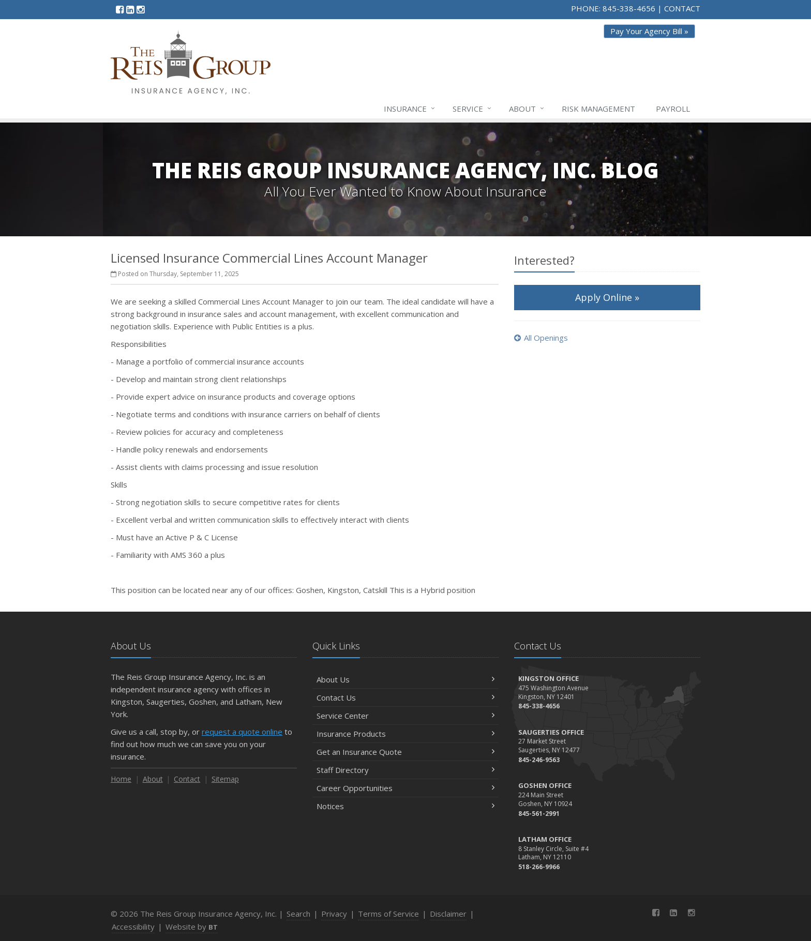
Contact (187, 779)
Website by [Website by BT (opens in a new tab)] (192, 926)
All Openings (541, 337)
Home (121, 779)
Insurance (410, 108)
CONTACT (682, 8)
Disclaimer (448, 913)
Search (298, 913)
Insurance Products (405, 733)
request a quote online (242, 731)
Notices (405, 806)
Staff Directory (405, 770)
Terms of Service (388, 913)
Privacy (334, 913)
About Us (405, 679)
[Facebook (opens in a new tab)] (120, 9)
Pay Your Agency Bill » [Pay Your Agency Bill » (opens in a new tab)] (649, 31)
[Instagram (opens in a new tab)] (140, 9)
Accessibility (133, 926)
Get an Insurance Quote (405, 752)
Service (472, 108)
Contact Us (405, 697)
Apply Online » (607, 297)
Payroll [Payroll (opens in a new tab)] (673, 108)
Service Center (405, 715)
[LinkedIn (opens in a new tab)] (130, 9)
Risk (598, 108)
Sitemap (225, 779)
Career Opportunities (405, 788)
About (527, 108)
